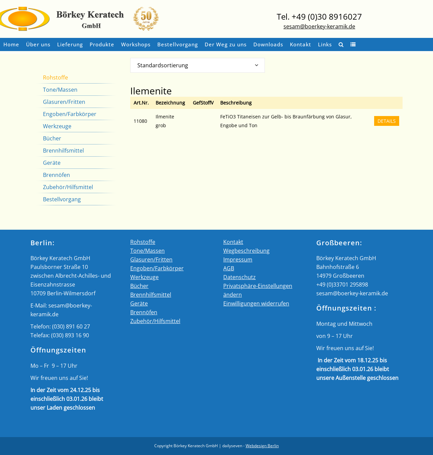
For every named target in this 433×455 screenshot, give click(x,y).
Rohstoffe (55, 77)
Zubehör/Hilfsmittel (68, 187)
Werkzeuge (57, 126)
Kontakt (233, 242)
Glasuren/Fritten (64, 102)
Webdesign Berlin (262, 446)
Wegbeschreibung (246, 250)
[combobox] (197, 65)
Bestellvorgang (62, 199)
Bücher (52, 138)
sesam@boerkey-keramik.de (319, 26)
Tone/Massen (60, 89)
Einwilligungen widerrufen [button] (256, 303)
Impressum (237, 259)
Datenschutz (239, 277)
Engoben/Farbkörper (69, 114)
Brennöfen (56, 175)
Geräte (52, 162)
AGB (228, 268)
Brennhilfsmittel (63, 150)
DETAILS (387, 121)
